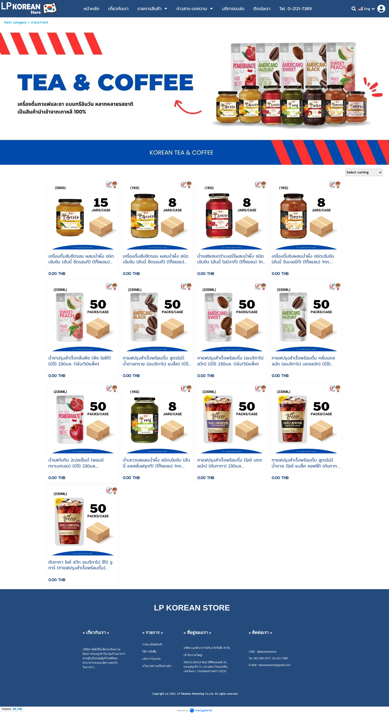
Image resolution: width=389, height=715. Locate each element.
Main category (15, 22)
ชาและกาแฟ (39, 22)
